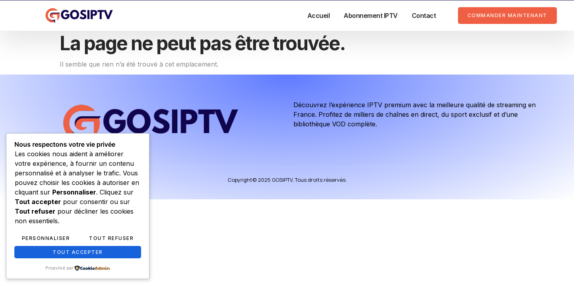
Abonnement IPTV (371, 16)
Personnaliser (46, 238)
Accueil (318, 16)
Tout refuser (111, 238)
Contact (424, 16)
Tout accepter (78, 252)
